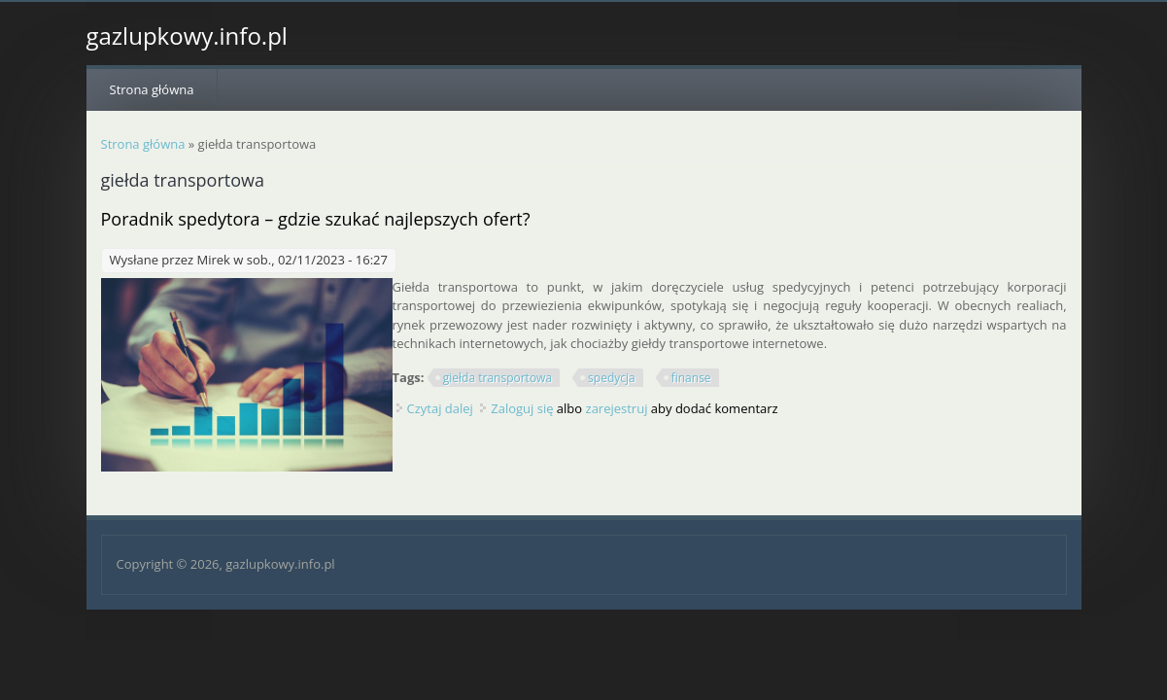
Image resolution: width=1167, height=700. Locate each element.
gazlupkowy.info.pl (187, 36)
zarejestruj (617, 408)
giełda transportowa (497, 377)
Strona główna (152, 89)
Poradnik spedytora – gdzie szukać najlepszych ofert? (316, 218)
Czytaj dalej (440, 408)
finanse (691, 377)
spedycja (611, 377)
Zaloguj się (522, 408)
